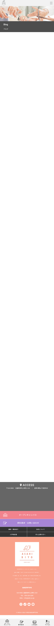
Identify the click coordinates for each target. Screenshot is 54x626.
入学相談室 (13, 534)
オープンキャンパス (27, 514)
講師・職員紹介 (13, 529)
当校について (40, 529)
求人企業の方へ (40, 534)
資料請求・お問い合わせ (27, 522)
